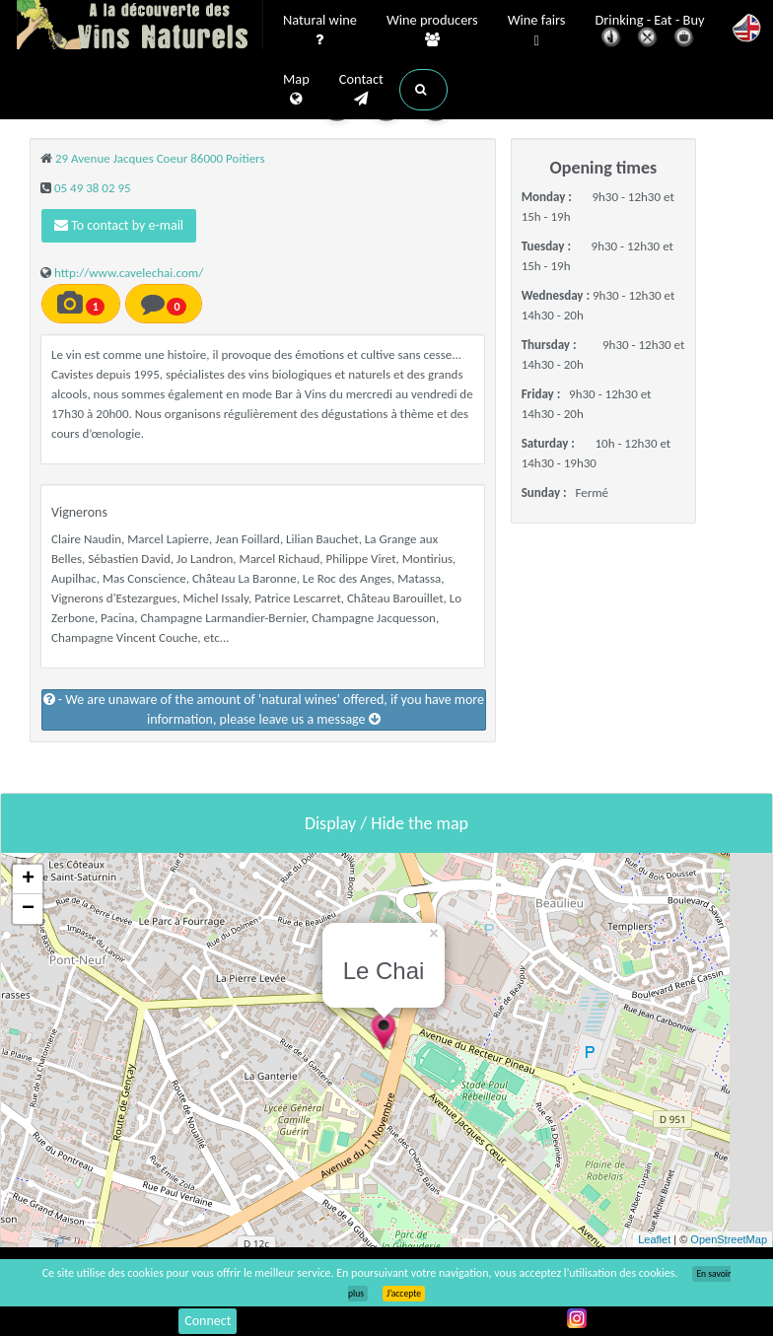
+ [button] (28, 879)
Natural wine (320, 30)
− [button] (28, 909)
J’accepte (403, 1294)
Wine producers (432, 30)
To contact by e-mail (118, 225)
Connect (207, 1320)
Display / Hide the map (386, 823)
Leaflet (654, 1239)
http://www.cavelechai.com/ (128, 272)
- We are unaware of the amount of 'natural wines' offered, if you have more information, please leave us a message (263, 709)
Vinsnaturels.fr (140, 26)
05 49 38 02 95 (92, 187)
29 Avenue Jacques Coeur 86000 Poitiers (160, 158)
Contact (361, 89)
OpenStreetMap (728, 1239)
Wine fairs (537, 31)
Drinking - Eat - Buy (650, 32)
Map (296, 89)
